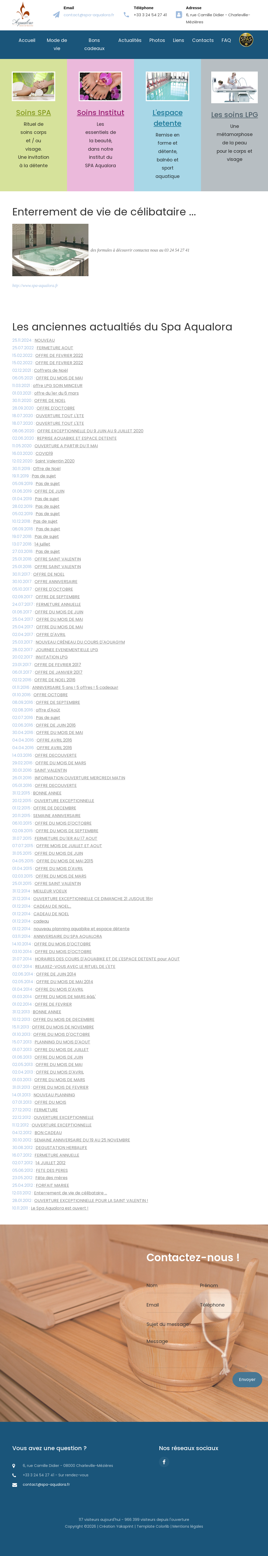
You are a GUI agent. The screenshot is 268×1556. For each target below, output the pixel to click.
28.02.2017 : (55, 650)
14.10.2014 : (51, 945)
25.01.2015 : (46, 884)
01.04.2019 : (35, 499)
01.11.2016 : (65, 688)
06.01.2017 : (47, 673)
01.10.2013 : (51, 1035)
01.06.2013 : (47, 1058)
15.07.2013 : (51, 1043)
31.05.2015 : (47, 854)
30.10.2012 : (71, 1141)
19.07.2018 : (35, 537)
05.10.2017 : (42, 590)
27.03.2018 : (36, 552)
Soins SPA (33, 112)
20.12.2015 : (53, 801)
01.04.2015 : (47, 869)
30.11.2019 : (36, 469)
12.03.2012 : (59, 1193)
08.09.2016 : (46, 703)
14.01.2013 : (43, 1095)
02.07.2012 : (38, 1163)
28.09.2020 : (43, 409)
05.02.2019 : (36, 515)
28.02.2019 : (36, 507)
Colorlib (162, 1526)
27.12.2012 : (35, 1111)
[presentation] (186, 1393)
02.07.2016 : (36, 718)
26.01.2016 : (68, 779)
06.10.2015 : (52, 824)
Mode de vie (57, 44)
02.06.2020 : (64, 439)
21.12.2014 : (82, 899)
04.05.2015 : (52, 861)
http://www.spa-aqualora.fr (35, 286)
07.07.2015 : (57, 847)
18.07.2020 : (48, 416)
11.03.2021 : (47, 386)
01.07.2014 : (63, 967)
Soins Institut (100, 112)
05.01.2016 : (44, 786)
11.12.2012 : (52, 1126)
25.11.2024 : (33, 341)
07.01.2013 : (39, 1103)
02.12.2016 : (43, 680)
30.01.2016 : (39, 771)
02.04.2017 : (38, 635)
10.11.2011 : (50, 1209)
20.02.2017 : (40, 658)
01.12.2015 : (44, 809)
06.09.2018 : (36, 529)
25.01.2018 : (46, 560)
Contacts (203, 40)
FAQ (226, 40)
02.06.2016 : (44, 726)
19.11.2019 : (34, 477)
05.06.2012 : (40, 1171)
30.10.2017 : (44, 582)
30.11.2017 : (38, 575)
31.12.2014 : (39, 892)
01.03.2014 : (54, 997)
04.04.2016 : (42, 741)
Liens (178, 40)
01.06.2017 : (47, 613)
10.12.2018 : (35, 522)
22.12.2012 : (53, 1118)
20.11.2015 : (46, 816)
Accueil (27, 40)
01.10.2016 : (40, 696)
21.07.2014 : (96, 960)
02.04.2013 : (48, 1073)
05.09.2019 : (36, 484)
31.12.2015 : (37, 794)
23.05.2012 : (40, 1179)
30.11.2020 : (38, 401)
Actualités (130, 40)
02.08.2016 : (36, 711)
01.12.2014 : (41, 907)
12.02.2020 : (43, 462)
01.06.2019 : (38, 492)
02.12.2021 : (40, 371)
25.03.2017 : (68, 643)
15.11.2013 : (53, 1028)
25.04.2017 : (47, 620)
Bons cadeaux (94, 44)
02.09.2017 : (46, 597)
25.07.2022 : (42, 348)
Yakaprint (124, 1526)
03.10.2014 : (52, 952)
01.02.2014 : (42, 1005)
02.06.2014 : (44, 975)
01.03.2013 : (48, 1080)
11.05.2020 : (55, 447)
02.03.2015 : (49, 877)
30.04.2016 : (47, 733)
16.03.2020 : (32, 454)
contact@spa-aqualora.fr (89, 15)
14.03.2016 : (44, 756)
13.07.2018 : (31, 545)
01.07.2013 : (50, 1050)
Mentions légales (187, 1526)
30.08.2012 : (49, 1148)
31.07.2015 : (54, 839)
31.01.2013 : (50, 1088)
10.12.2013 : (53, 1020)
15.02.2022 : (47, 356)
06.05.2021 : (47, 379)
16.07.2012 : (45, 1156)
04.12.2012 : (37, 1133)
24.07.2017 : (46, 605)
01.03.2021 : (45, 394)
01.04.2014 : (47, 990)
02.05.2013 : (47, 1065)
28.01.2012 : (80, 1201)
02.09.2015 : (55, 831)
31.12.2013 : (36, 1012)
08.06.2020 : (77, 431)
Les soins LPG (234, 115)
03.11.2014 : (57, 937)
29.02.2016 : (49, 763)
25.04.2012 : (40, 1186)
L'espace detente (168, 117)
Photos (157, 40)
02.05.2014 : (52, 982)
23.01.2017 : (46, 665)
